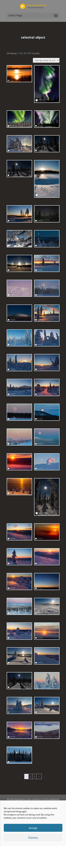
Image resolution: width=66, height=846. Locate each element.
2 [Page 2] (30, 776)
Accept (33, 828)
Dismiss (33, 837)
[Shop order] (46, 60)
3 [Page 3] (34, 776)
